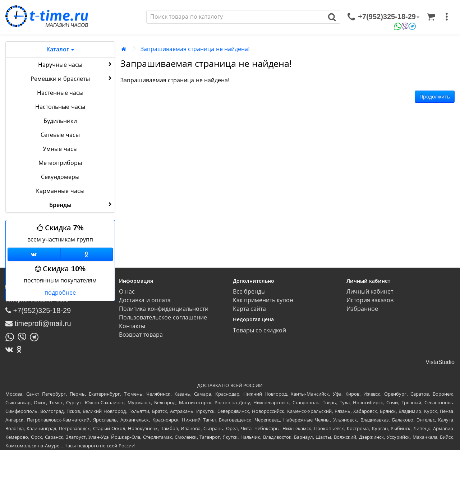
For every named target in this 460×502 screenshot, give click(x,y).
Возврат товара (140, 335)
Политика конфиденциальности (163, 309)
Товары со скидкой (259, 330)
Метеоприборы (60, 163)
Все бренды (249, 292)
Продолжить (434, 97)
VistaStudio (440, 362)
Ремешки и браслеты (72, 78)
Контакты (132, 326)
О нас (126, 292)
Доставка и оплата (145, 300)
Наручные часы (75, 64)
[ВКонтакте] (11, 349)
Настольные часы (60, 107)
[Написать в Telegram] (36, 336)
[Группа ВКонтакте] (34, 254)
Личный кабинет (369, 292)
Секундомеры (60, 177)
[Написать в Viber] (24, 336)
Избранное (362, 309)
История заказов (370, 300)
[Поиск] (235, 17)
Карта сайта (249, 309)
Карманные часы (60, 191)
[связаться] (383, 17)
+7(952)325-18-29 (38, 310)
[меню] (447, 17)
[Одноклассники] (86, 254)
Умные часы (60, 149)
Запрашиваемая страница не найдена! (195, 49)
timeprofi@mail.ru (38, 323)
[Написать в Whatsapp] (11, 336)
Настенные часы (60, 93)
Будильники (60, 121)
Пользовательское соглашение (163, 317)
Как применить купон (263, 300)
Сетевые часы (60, 135)
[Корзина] (431, 17)
